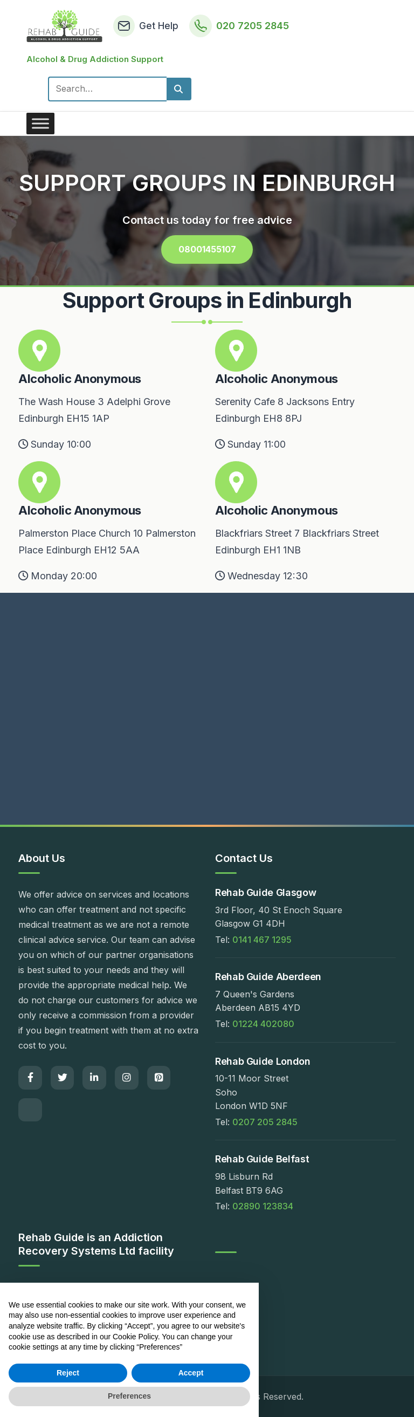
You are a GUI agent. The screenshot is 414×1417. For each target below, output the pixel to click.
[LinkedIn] (95, 1078)
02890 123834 (262, 1206)
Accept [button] (191, 1372)
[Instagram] (127, 1078)
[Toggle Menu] (40, 123)
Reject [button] (68, 1372)
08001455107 (207, 248)
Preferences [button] (129, 1396)
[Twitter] (62, 1078)
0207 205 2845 (265, 1122)
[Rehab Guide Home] (64, 26)
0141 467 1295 (262, 939)
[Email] (30, 1110)
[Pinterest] (159, 1078)
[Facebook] (30, 1078)
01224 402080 (263, 1024)
